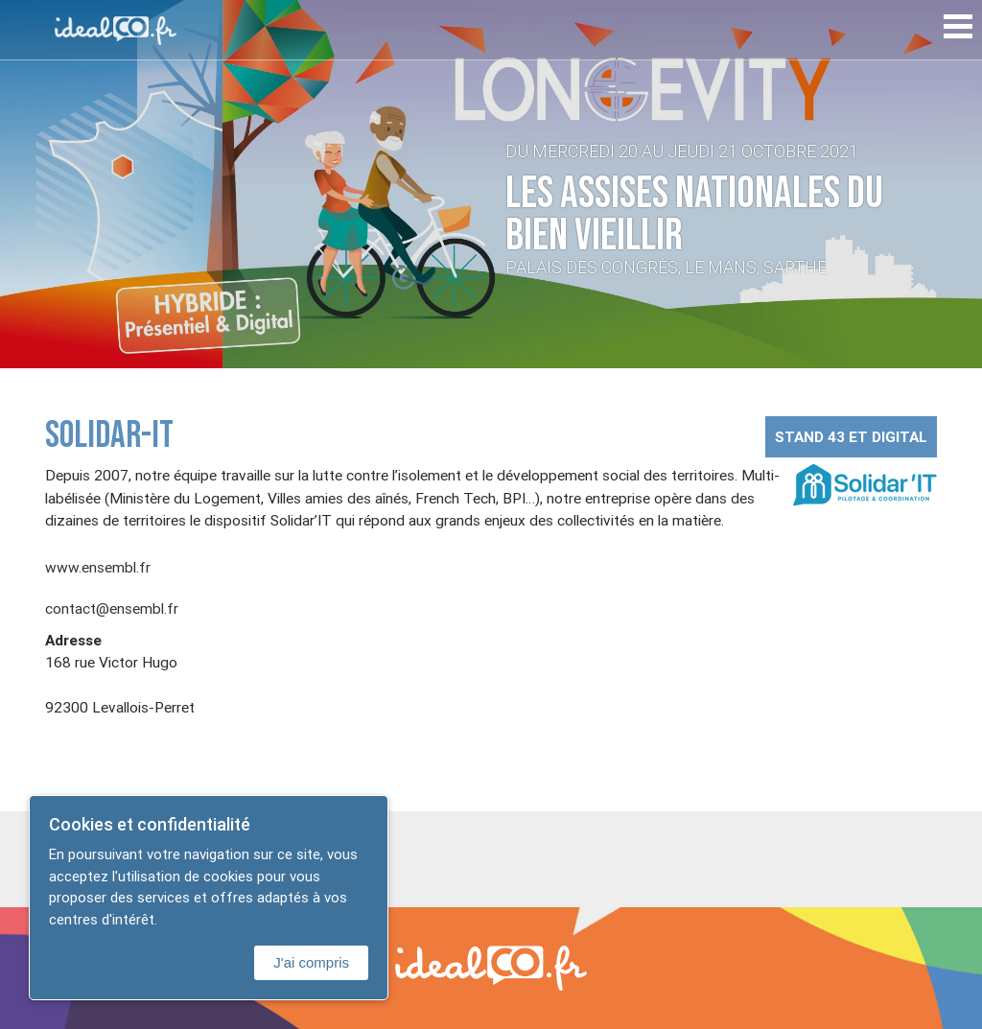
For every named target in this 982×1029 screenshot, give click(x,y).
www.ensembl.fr (98, 566)
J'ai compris (311, 962)
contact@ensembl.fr (111, 608)
